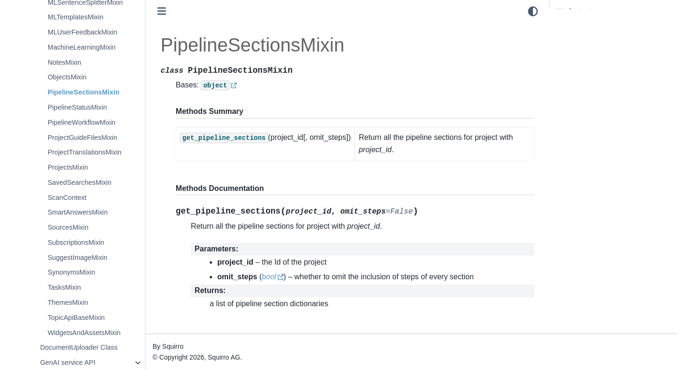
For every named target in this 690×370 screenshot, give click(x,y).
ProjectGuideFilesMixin (82, 137)
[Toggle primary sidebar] (161, 11)
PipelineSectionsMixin (83, 92)
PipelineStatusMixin (77, 107)
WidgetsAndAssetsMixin (84, 332)
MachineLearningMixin (82, 47)
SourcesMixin (68, 227)
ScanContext (67, 197)
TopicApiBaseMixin (76, 317)
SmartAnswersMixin (78, 212)
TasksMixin (64, 287)
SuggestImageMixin (77, 257)
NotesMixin (64, 62)
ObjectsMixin (67, 77)
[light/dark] (533, 11)
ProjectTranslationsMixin (84, 152)
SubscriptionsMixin (76, 242)
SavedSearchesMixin (79, 182)
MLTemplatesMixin (75, 17)
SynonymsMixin (71, 272)
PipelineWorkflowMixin (82, 122)
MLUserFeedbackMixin (82, 32)
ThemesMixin (68, 302)
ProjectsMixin (68, 167)
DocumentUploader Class (79, 347)
